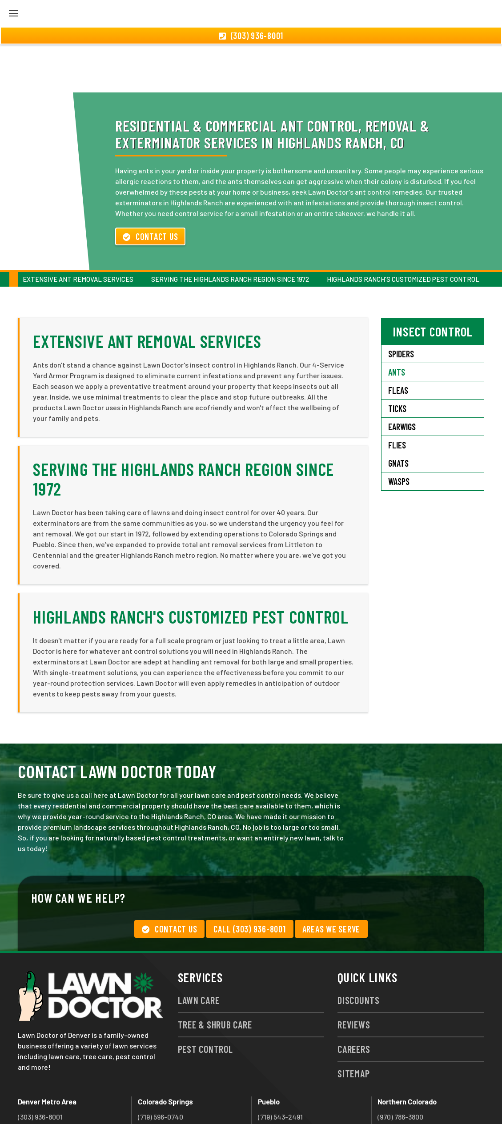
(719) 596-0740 (160, 1068)
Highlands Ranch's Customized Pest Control (403, 231)
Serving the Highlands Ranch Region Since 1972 (230, 231)
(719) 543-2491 (280, 1068)
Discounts (358, 952)
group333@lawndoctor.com (421, 1100)
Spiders (401, 305)
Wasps (399, 433)
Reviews (353, 976)
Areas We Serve (331, 881)
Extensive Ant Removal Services (78, 231)
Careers (353, 1001)
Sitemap (353, 1025)
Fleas (398, 342)
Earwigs (402, 378)
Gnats (398, 415)
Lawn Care (199, 952)
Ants (396, 324)
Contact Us (150, 188)
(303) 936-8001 (40, 1068)
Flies (397, 397)
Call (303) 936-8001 (249, 881)
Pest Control (205, 1001)
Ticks (397, 360)
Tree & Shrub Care (215, 976)
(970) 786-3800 (400, 1068)
